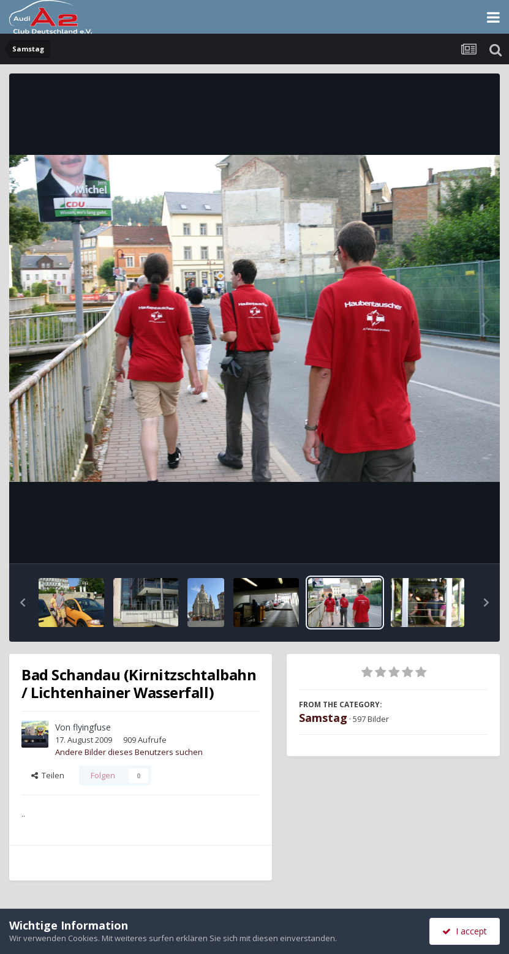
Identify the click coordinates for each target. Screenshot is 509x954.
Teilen (47, 775)
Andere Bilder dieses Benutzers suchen (129, 751)
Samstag (323, 717)
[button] (22, 602)
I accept (464, 931)
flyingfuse (92, 727)
